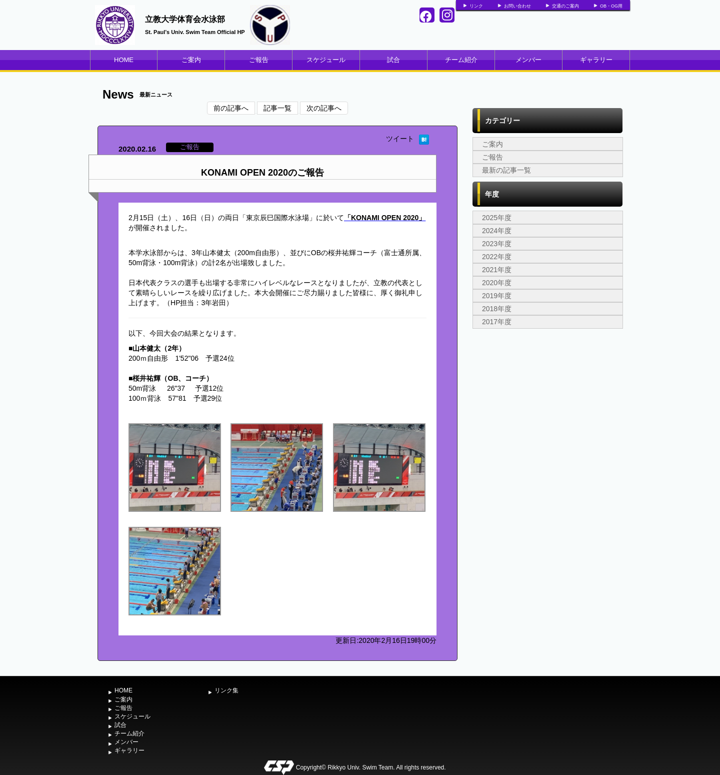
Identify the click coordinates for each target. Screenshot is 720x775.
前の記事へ (231, 108)
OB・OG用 (611, 6)
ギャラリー (596, 60)
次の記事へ (324, 108)
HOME (124, 60)
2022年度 (497, 257)
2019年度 (497, 296)
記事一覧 (278, 108)
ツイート (400, 139)
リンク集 (226, 690)
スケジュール (326, 60)
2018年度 (497, 309)
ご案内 (191, 60)
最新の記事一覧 (506, 170)
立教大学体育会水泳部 (185, 19)
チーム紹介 (461, 60)
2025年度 (497, 218)
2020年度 (497, 283)
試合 (393, 60)
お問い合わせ (517, 6)
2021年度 (497, 270)
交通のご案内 (565, 6)
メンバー (529, 60)
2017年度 (497, 322)
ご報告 (258, 60)
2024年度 (497, 231)
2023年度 (497, 244)
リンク (476, 6)
